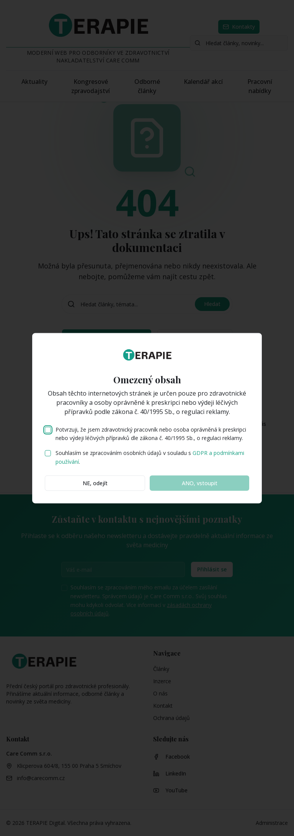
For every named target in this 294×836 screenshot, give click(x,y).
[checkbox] (48, 430)
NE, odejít (95, 482)
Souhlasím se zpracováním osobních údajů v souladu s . (150, 457)
